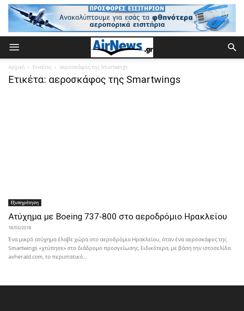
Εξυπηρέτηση (25, 202)
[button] (14, 47)
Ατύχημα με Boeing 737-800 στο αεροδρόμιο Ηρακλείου (117, 216)
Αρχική (16, 67)
